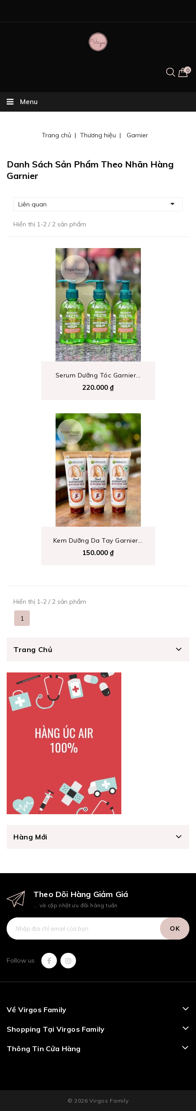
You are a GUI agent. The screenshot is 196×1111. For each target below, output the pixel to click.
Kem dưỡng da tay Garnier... (98, 540)
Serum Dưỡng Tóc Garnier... (98, 375)
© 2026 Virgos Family (98, 1100)
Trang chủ (32, 649)
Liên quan (98, 203)
